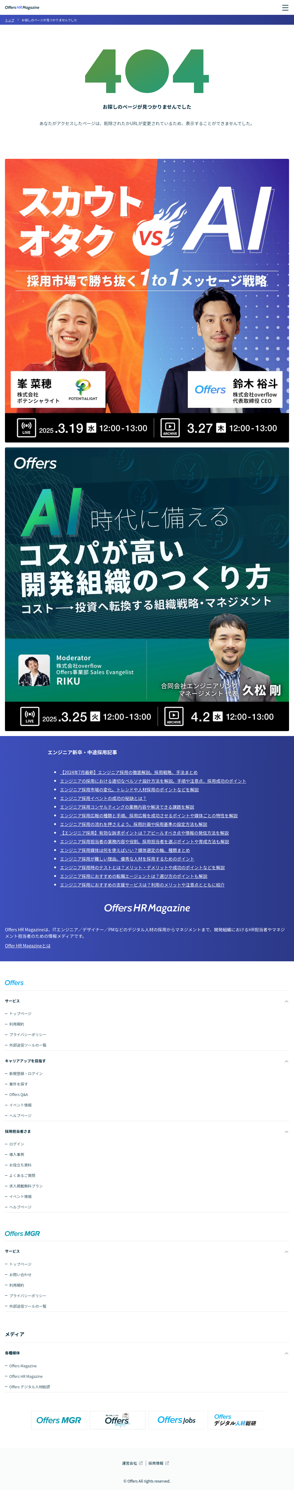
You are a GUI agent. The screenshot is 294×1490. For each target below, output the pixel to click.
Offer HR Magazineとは (27, 945)
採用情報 (156, 1463)
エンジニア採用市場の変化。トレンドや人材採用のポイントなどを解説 (129, 789)
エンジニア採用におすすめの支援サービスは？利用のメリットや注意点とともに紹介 (142, 885)
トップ (9, 20)
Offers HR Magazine (26, 1376)
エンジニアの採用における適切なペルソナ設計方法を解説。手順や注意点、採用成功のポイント (153, 781)
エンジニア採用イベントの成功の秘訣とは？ (103, 798)
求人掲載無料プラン (26, 1185)
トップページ (20, 1013)
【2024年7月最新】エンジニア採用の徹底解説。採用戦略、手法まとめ (129, 772)
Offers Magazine (23, 1365)
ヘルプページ (20, 1115)
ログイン (16, 1143)
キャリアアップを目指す (25, 1060)
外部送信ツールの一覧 (27, 1045)
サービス (12, 1000)
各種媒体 (12, 1352)
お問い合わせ (20, 1274)
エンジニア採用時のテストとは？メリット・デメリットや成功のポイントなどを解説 (142, 867)
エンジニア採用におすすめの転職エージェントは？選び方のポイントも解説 (133, 876)
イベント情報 (20, 1104)
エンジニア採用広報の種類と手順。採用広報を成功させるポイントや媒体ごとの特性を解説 (149, 815)
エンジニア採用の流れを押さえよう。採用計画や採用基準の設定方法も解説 (133, 824)
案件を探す (18, 1083)
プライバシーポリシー (27, 1034)
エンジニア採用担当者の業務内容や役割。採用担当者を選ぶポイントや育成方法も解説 (144, 841)
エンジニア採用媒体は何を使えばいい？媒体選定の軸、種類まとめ (125, 850)
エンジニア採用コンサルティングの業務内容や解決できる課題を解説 (127, 807)
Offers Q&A (18, 1094)
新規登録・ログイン (26, 1073)
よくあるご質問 (22, 1175)
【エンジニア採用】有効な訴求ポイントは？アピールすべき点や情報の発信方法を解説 (144, 833)
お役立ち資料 (20, 1164)
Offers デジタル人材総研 (29, 1386)
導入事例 (16, 1154)
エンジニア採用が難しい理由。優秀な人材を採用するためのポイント (127, 859)
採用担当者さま (18, 1131)
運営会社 (129, 1463)
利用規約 (16, 1023)
